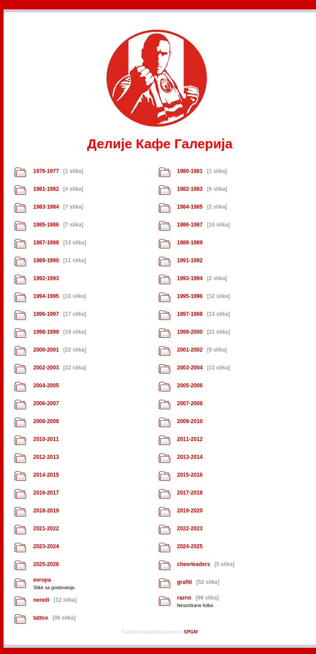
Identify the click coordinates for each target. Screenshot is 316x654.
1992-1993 (45, 278)
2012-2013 (45, 457)
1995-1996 (190, 296)
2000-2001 (45, 350)
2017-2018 (190, 493)
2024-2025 (190, 546)
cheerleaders (193, 564)
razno (184, 598)
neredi (41, 600)
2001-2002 (190, 350)
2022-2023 (190, 528)
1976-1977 (45, 171)
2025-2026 (45, 564)
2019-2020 (190, 510)
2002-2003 (45, 368)
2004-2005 (45, 385)
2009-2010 (190, 421)
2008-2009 (45, 421)
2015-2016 (190, 475)
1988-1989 (190, 242)
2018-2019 (45, 510)
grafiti (184, 582)
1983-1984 (45, 207)
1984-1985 (190, 207)
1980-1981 (190, 171)
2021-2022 (45, 528)
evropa (41, 580)
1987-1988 (45, 242)
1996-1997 (45, 314)
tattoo (40, 618)
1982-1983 (190, 189)
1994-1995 (45, 296)
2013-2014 (190, 457)
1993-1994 (190, 278)
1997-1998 (190, 314)
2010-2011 (45, 439)
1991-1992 (190, 260)
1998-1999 (45, 332)
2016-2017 (45, 493)
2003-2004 (190, 368)
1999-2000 (190, 332)
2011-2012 (190, 439)
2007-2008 (190, 403)
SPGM (191, 631)
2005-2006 (190, 385)
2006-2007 (45, 403)
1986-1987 (190, 225)
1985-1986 (45, 225)
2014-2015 (45, 475)
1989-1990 (45, 260)
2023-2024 (45, 546)
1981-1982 (45, 189)
